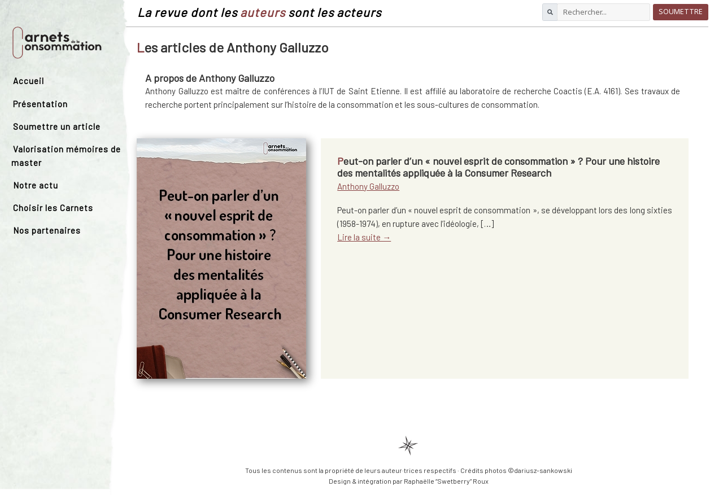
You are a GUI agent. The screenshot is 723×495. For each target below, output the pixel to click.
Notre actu (35, 185)
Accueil (28, 81)
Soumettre (681, 11)
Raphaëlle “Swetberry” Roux (446, 481)
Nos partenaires (47, 230)
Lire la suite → (364, 237)
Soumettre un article (57, 126)
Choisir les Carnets (53, 208)
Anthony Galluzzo (368, 186)
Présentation (40, 104)
